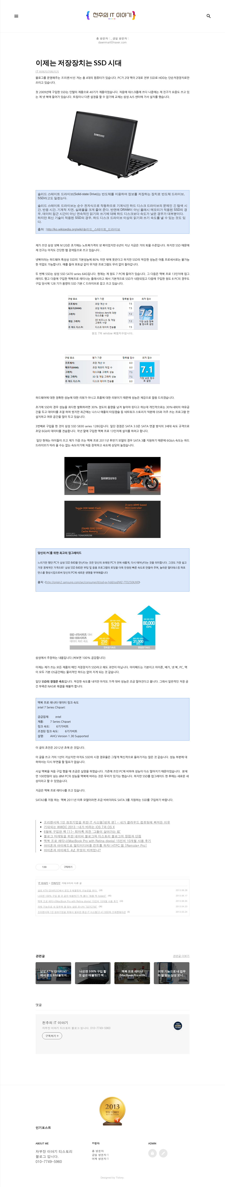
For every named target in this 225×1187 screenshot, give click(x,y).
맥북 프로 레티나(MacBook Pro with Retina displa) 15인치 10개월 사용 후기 (97, 841)
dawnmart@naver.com (112, 42)
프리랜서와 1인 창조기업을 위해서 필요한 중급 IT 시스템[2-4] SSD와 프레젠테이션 (82, 912)
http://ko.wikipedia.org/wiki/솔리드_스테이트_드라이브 (83, 229)
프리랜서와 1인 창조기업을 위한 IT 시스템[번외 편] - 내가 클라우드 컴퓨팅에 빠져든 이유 (107, 822)
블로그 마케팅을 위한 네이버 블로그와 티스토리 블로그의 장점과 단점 (92, 836)
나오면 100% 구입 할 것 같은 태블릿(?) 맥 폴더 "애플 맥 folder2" (72, 895)
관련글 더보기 (181, 956)
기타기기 (55, 883)
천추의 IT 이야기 (55, 1022)
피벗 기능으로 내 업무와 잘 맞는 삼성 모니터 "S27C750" (67, 906)
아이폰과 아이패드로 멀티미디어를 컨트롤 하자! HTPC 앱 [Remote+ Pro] (95, 845)
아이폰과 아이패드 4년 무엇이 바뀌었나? (72, 850)
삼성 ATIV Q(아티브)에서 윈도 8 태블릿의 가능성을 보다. (68, 890)
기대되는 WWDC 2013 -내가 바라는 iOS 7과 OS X (79, 827)
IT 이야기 (43, 883)
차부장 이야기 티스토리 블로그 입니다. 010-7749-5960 (76, 1028)
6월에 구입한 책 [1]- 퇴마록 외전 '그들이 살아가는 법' (82, 831)
